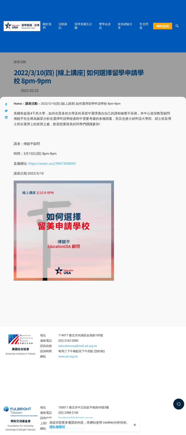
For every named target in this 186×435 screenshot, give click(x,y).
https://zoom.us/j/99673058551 (53, 163)
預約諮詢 (162, 26)
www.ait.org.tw (68, 356)
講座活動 (20, 62)
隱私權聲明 (56, 427)
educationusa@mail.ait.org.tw (77, 346)
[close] (134, 424)
